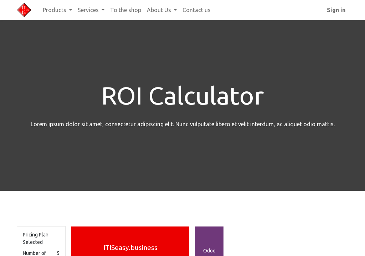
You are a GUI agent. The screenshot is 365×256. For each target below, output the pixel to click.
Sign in (336, 10)
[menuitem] (125, 10)
